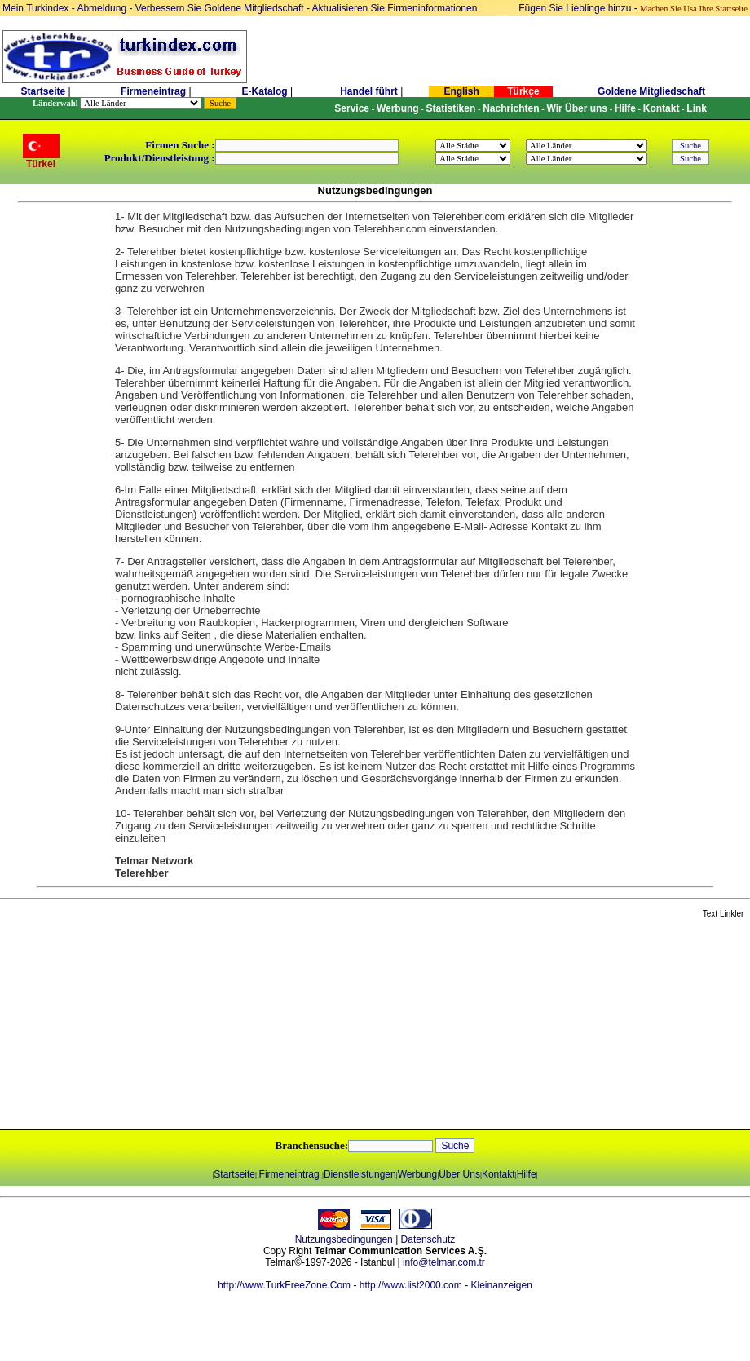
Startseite (42, 91)
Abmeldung (101, 8)
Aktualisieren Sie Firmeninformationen (395, 8)
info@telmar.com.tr (444, 1262)
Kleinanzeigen (501, 1285)
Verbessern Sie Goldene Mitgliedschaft (221, 8)
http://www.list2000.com (411, 1285)
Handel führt (369, 91)
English (461, 91)
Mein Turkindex (35, 8)
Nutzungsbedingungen (344, 1239)
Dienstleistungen (360, 1174)
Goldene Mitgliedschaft (651, 91)
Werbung (417, 1174)
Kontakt (498, 1174)
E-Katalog (265, 91)
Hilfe (526, 1174)
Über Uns (459, 1174)
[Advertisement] (193, 1025)
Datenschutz (428, 1239)
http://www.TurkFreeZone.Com (284, 1285)
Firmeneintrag (154, 91)
